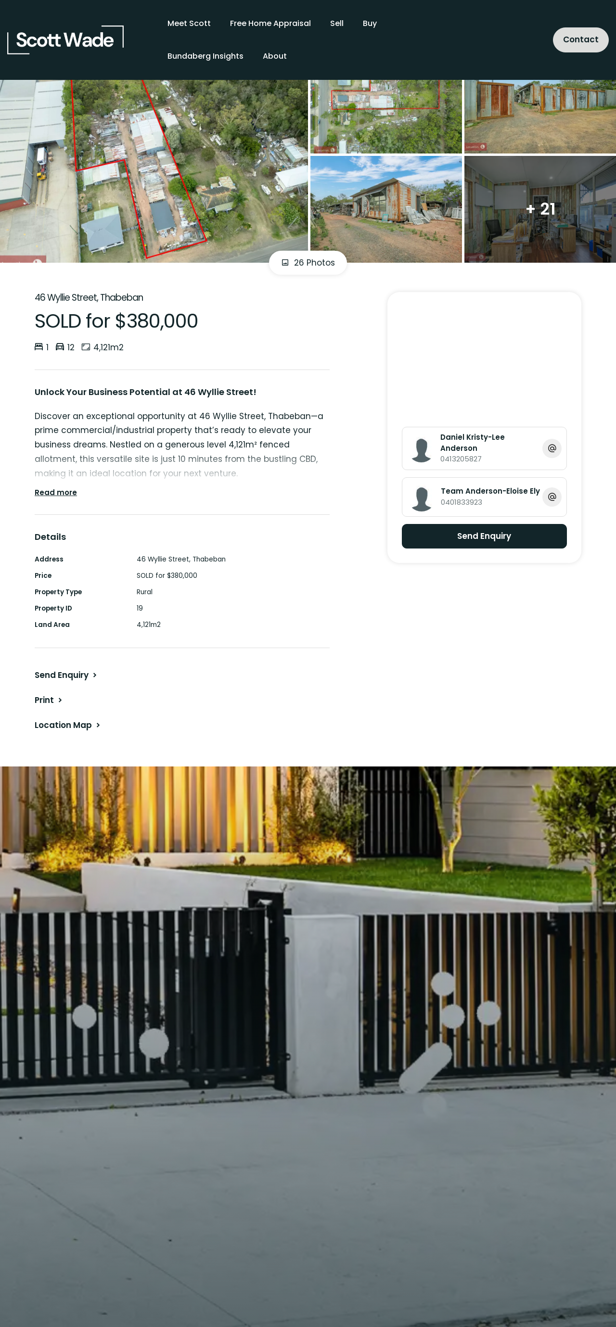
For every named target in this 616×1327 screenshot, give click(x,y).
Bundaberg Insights (205, 56)
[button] (49, 700)
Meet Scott (189, 23)
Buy (370, 23)
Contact (581, 39)
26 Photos (308, 262)
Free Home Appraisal (270, 23)
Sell (337, 23)
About (275, 56)
